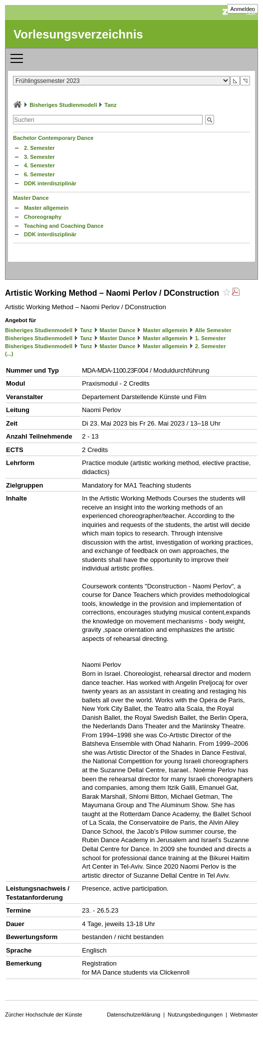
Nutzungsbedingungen (195, 1015)
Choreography (42, 217)
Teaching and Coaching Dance (63, 226)
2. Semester (39, 148)
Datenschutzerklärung (133, 1015)
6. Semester (39, 174)
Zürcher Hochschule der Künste (43, 1015)
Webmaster (244, 1015)
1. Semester (210, 338)
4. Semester (39, 165)
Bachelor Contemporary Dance (53, 138)
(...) (9, 354)
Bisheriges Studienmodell (63, 105)
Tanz (110, 105)
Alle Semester (213, 330)
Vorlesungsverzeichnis (78, 34)
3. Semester (39, 157)
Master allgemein (46, 208)
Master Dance (31, 198)
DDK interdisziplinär (50, 183)
